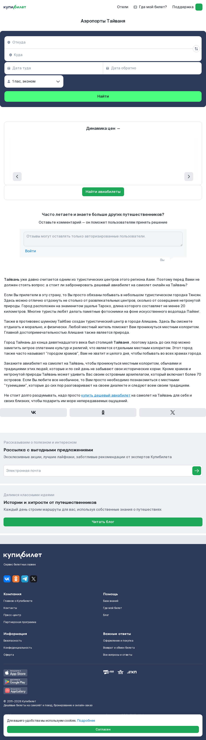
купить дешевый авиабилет (105, 395)
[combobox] (103, 42)
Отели (122, 7)
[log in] (198, 7)
